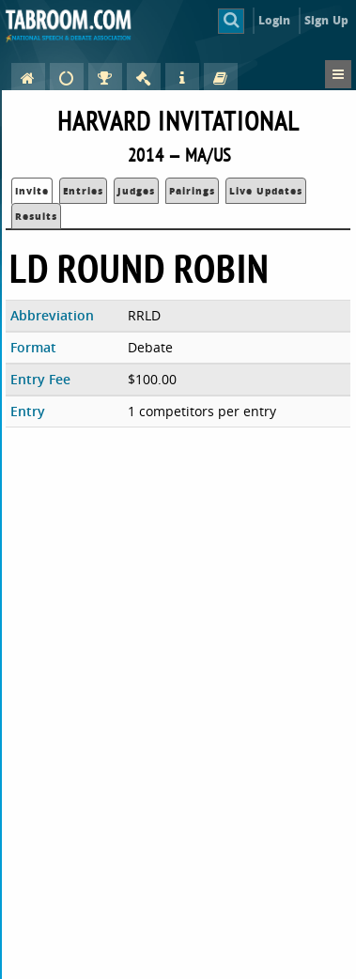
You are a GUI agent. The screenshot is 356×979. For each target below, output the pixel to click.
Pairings (192, 190)
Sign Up (326, 20)
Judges (136, 190)
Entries (83, 190)
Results (36, 216)
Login (274, 20)
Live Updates (265, 190)
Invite (32, 190)
